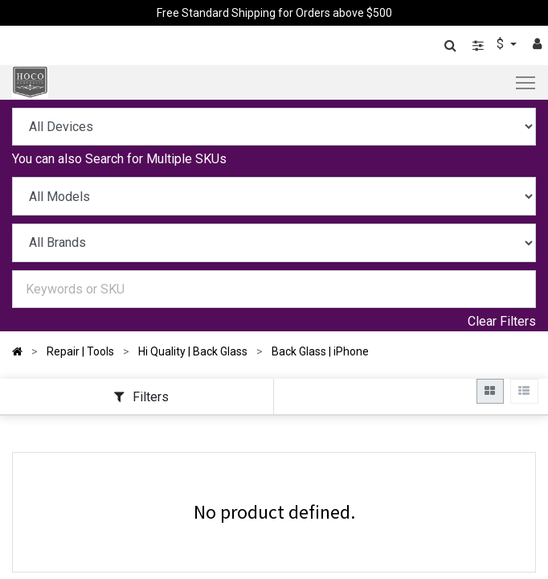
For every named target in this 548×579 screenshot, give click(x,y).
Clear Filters (502, 321)
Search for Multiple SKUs (156, 158)
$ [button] (502, 43)
